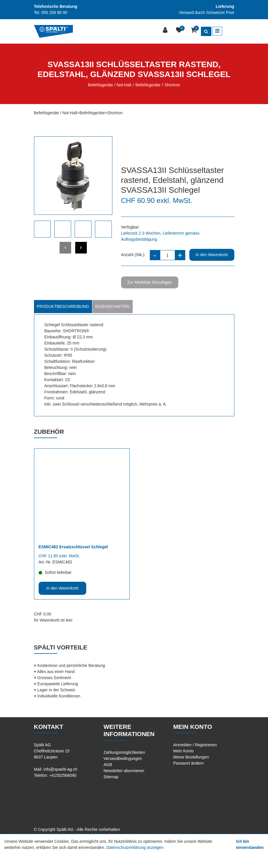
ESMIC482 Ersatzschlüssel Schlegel (73, 547)
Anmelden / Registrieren (195, 744)
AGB (108, 764)
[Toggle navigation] (217, 31)
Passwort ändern (188, 763)
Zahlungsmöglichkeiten (124, 752)
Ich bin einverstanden (250, 844)
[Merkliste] (180, 31)
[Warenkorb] (194, 31)
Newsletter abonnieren (124, 770)
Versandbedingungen (123, 758)
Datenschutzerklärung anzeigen (134, 847)
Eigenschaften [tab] (112, 306)
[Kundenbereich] (166, 31)
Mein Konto (183, 751)
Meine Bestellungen (191, 757)
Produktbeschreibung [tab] (63, 306)
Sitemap (111, 776)
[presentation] (65, 248)
